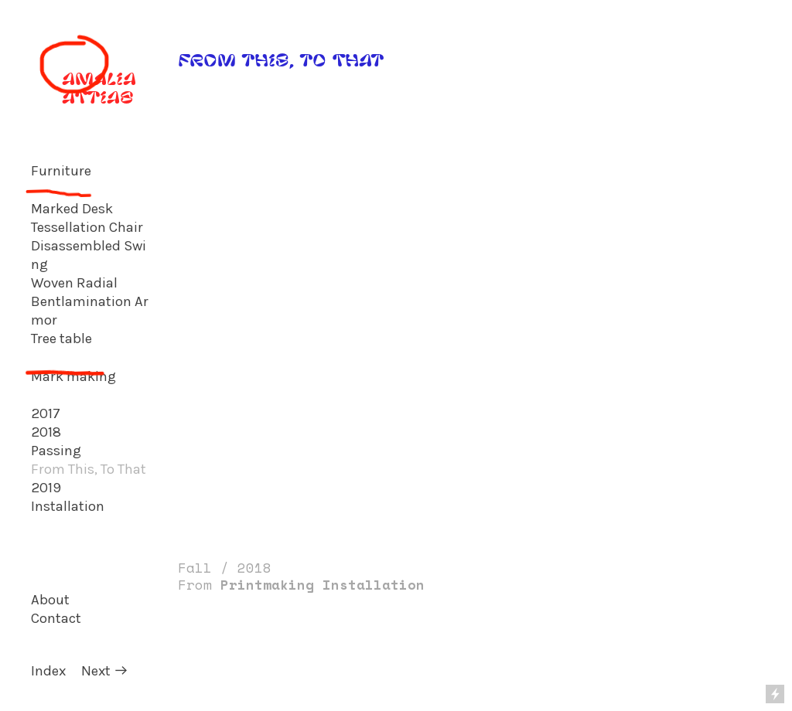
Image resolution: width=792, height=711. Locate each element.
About (50, 599)
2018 (46, 432)
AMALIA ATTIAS (83, 87)
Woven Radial (74, 282)
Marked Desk (72, 208)
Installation (67, 506)
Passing (56, 450)
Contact (56, 618)
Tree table (61, 338)
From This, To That (88, 469)
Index (48, 670)
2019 (46, 487)
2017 (45, 413)
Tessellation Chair (87, 227)
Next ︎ (104, 670)
